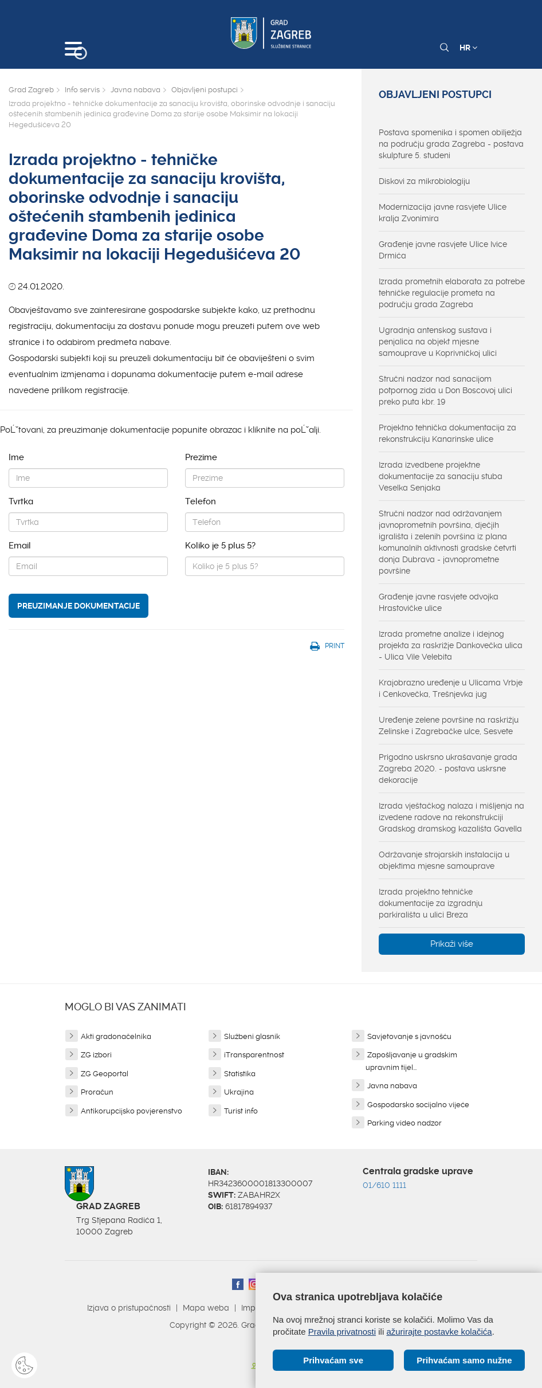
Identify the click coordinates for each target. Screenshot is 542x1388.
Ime (16, 457)
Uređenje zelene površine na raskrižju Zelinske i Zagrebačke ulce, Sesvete (449, 725)
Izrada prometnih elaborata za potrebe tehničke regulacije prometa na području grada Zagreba (452, 293)
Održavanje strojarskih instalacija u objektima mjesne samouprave (444, 860)
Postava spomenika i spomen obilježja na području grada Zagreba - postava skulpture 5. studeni (451, 144)
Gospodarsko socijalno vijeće (418, 1104)
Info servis (82, 89)
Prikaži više (451, 944)
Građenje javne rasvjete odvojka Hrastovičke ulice (438, 602)
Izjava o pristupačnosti (129, 1307)
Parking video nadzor (404, 1123)
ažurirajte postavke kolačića (439, 1331)
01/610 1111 (384, 1185)
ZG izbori (96, 1054)
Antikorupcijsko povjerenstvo (131, 1111)
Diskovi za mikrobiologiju (424, 181)
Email (20, 545)
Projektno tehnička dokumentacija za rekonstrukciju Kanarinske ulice (447, 433)
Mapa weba (206, 1307)
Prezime (201, 457)
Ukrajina (239, 1092)
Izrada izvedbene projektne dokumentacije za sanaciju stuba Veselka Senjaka (440, 476)
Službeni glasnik (252, 1036)
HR (468, 47)
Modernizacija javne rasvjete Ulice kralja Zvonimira (442, 212)
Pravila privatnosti (342, 1331)
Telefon (200, 501)
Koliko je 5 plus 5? (220, 545)
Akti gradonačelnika (116, 1036)
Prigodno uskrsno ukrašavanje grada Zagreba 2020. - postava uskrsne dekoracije (448, 768)
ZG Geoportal (104, 1073)
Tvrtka (21, 501)
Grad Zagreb (31, 89)
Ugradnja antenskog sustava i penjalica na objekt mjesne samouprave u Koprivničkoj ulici (438, 342)
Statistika (240, 1073)
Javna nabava (135, 89)
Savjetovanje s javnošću (409, 1036)
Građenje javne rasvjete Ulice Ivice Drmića (443, 250)
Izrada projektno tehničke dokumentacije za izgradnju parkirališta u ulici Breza (430, 903)
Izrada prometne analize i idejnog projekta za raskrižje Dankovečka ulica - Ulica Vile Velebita (451, 645)
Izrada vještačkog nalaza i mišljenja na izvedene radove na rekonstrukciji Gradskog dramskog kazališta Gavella (451, 817)
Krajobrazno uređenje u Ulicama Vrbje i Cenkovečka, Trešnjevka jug (451, 688)
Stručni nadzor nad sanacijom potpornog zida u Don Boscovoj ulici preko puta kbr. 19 (445, 390)
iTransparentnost (254, 1054)
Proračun (97, 1092)
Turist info (241, 1111)
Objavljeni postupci (204, 89)
